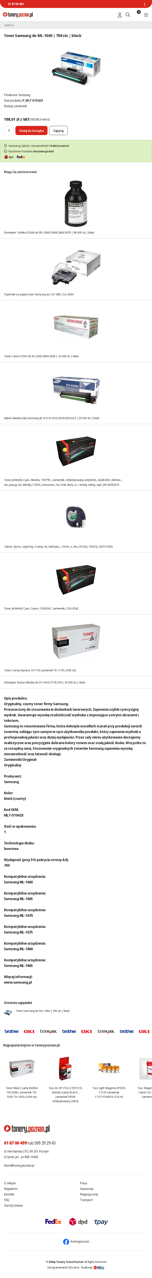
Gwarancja (86, 1189)
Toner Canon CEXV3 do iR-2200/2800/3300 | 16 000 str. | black (41, 356)
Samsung (24, 95)
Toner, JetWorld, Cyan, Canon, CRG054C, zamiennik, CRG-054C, (41, 608)
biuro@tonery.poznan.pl (19, 1165)
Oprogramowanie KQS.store (63, 1267)
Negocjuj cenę (89, 1194)
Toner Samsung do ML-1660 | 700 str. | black (43, 1011)
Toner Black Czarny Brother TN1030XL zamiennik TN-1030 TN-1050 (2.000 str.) (22, 1092)
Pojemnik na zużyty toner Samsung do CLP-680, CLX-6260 (38, 294)
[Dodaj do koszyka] (31, 130)
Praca (83, 1183)
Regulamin (11, 1189)
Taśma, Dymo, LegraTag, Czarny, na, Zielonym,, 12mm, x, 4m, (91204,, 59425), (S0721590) (58, 546)
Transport (86, 1200)
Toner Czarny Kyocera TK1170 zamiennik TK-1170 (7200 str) (40, 670)
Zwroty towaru (13, 1205)
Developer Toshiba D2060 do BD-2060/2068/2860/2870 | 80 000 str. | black (49, 232)
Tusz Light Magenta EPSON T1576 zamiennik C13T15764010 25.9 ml (108, 1092)
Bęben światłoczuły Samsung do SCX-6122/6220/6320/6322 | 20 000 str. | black (51, 418)
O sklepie (10, 1183)
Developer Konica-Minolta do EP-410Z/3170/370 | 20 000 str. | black (44, 682)
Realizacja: (92, 1267)
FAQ (6, 1200)
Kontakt (9, 1194)
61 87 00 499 (15, 4)
